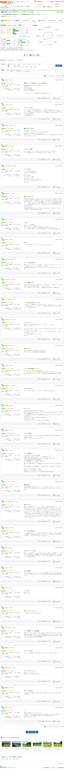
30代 (19, 66)
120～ (40, 64)
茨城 (2, 759)
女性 (18, 65)
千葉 (12, 759)
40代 (23, 66)
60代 (31, 66)
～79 (15, 64)
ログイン (62, 4)
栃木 (5, 759)
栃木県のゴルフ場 (15, 9)
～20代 (15, 66)
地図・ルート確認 (41, 14)
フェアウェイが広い (36, 70)
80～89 (19, 64)
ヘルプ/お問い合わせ (60, 767)
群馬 (7, 759)
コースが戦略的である (27, 71)
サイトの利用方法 (46, 767)
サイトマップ (52, 767)
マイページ (62, 6)
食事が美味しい (19, 71)
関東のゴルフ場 (8, 9)
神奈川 (17, 759)
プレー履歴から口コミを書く (32, 55)
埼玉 (10, 759)
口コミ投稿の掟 (26, 50)
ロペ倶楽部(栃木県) (6, 748)
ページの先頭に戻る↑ (60, 763)
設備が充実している (44, 70)
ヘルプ (46, 1)
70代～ (35, 66)
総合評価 (18, 70)
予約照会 (56, 6)
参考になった (56, 98)
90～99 (24, 64)
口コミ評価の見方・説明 (25, 36)
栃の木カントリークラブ (24, 9)
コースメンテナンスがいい (54, 70)
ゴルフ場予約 (5, 6)
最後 (63, 75)
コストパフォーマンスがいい (26, 70)
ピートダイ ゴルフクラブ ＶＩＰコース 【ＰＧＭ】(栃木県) (37, 749)
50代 (27, 66)
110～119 (35, 64)
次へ (60, 75)
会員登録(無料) (56, 4)
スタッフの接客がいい (11, 71)
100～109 (29, 64)
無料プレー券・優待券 (25, 6)
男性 (15, 65)
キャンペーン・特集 (15, 6)
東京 (14, 759)
